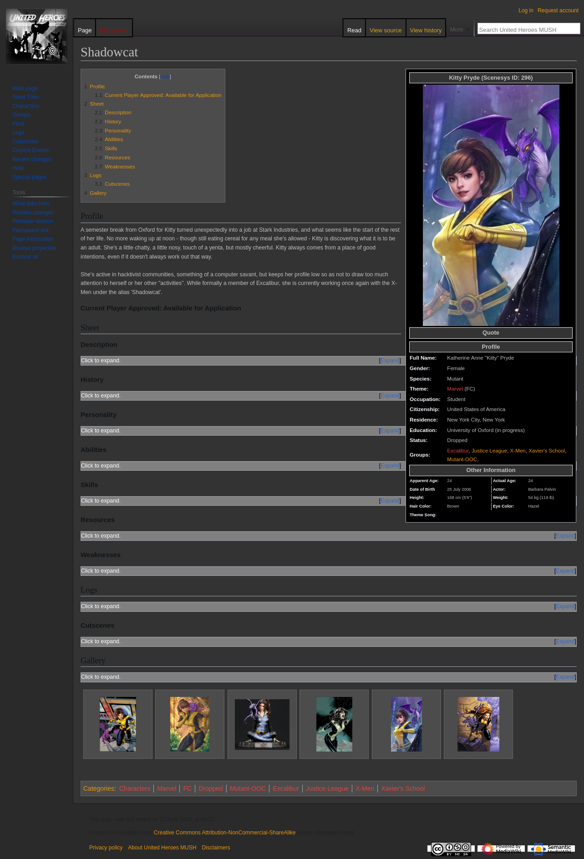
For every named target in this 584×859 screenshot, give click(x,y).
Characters (134, 788)
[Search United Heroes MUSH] (524, 29)
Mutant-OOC (462, 459)
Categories (98, 788)
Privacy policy (105, 847)
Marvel (455, 388)
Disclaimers (216, 847)
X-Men (518, 450)
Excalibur (457, 450)
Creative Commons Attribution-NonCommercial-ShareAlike (224, 832)
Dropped (210, 788)
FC (187, 788)
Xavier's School (546, 450)
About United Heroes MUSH (162, 847)
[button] (25, 257)
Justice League (489, 450)
